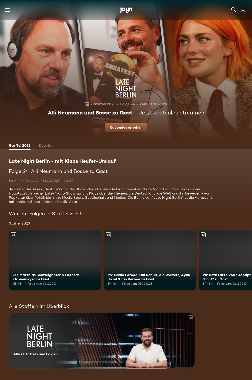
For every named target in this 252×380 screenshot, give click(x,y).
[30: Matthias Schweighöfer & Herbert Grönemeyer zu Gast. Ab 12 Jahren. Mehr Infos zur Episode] (55, 260)
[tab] (19, 146)
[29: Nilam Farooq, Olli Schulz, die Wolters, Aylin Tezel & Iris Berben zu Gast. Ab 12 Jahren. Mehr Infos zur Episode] (150, 260)
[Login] (243, 10)
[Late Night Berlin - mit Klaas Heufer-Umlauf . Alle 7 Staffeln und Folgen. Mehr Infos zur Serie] (102, 341)
